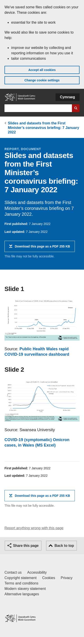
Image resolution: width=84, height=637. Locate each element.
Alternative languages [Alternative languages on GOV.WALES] (21, 594)
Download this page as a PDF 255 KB (42, 248)
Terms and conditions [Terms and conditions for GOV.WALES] (21, 583)
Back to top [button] (64, 546)
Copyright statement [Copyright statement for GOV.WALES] (20, 578)
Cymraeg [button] (67, 97)
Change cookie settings (42, 80)
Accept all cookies (42, 70)
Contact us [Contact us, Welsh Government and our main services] (13, 572)
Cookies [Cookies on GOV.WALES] (48, 578)
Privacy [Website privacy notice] (66, 578)
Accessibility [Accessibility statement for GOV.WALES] (37, 572)
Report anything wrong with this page (33, 528)
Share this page (26, 546)
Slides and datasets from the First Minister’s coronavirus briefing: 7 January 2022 (43, 127)
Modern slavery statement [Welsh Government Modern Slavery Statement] (25, 589)
